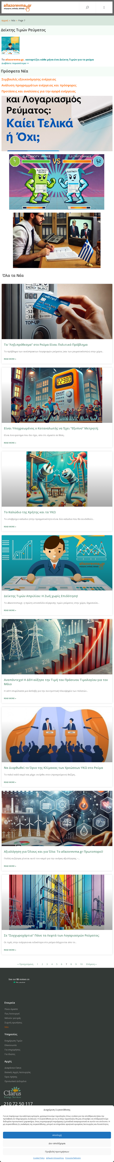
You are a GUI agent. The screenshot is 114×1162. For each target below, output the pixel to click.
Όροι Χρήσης (10, 1076)
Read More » (10, 359)
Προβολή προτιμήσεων (57, 1151)
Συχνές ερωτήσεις (13, 1022)
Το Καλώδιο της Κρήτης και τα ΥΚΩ (30, 512)
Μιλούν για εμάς (12, 1018)
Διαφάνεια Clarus (12, 1067)
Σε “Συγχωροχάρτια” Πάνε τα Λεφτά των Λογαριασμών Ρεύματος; (51, 935)
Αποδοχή (57, 1135)
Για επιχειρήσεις (12, 1049)
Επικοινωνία (10, 1045)
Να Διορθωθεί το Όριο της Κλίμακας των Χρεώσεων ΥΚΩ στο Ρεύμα (53, 768)
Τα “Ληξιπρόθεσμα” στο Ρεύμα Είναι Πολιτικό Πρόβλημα (46, 345)
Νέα (6, 1027)
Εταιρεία (9, 1002)
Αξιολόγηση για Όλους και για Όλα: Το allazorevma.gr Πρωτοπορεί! (53, 852)
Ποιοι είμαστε (11, 1009)
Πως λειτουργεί (12, 1013)
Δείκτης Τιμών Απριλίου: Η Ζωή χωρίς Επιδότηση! (41, 596)
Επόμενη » (91, 964)
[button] (104, 7)
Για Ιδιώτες (9, 1054)
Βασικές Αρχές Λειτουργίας (17, 1072)
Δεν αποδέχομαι (57, 1143)
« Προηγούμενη (25, 964)
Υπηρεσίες (10, 1034)
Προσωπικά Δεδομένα (15, 1081)
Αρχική (5, 20)
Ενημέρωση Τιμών (13, 1040)
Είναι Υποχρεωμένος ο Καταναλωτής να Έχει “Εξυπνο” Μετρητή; (51, 428)
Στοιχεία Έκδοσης (73, 1158)
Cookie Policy (39, 1158)
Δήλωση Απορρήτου (55, 1158)
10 (81, 964)
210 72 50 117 (18, 1104)
